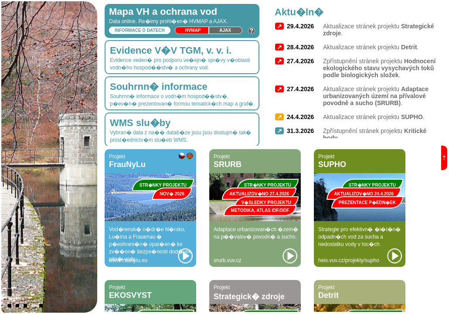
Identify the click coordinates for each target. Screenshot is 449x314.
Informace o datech (140, 30)
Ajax (225, 30)
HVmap (193, 30)
